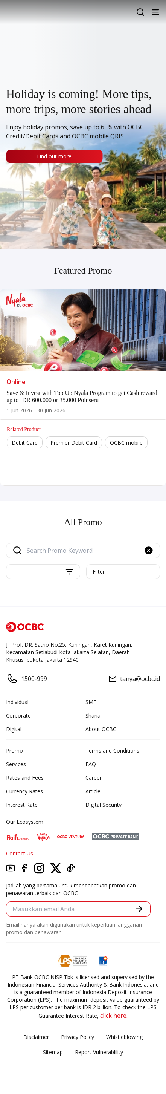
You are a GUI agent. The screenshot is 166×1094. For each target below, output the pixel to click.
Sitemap (53, 1052)
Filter (99, 571)
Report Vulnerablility (99, 1052)
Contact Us (19, 853)
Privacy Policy (77, 1036)
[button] (149, 550)
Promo (14, 750)
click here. (114, 1015)
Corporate (18, 715)
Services (16, 764)
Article (93, 791)
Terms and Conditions (112, 750)
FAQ (90, 764)
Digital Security (103, 804)
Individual (17, 701)
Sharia (93, 715)
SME (90, 701)
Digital (13, 729)
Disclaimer (36, 1036)
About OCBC (100, 729)
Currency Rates (24, 791)
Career (93, 777)
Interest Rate (22, 804)
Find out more (54, 156)
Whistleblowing (124, 1036)
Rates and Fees (25, 777)
